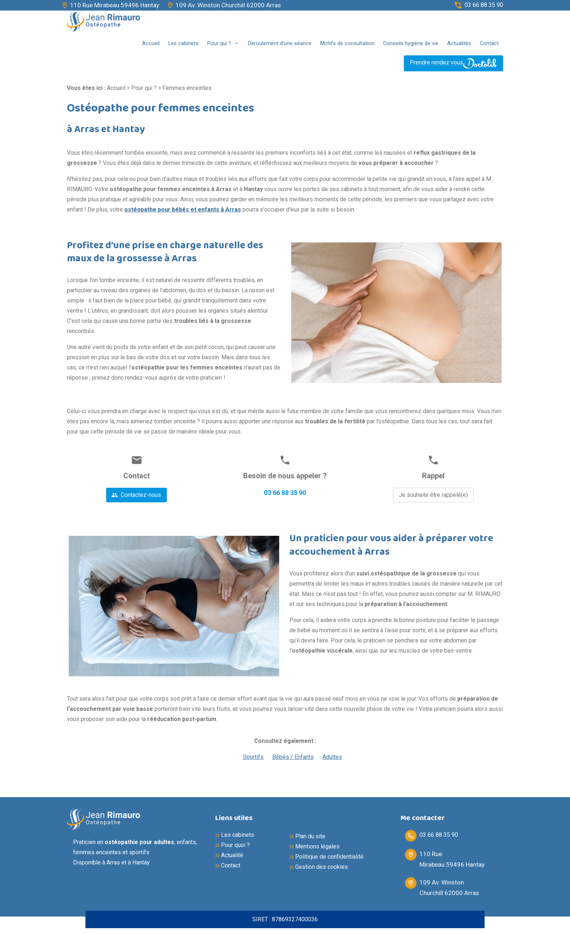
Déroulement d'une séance (280, 43)
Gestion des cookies (321, 866)
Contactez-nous (136, 494)
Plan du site (310, 836)
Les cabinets (183, 43)
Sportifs (253, 756)
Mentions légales (317, 846)
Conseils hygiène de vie (410, 43)
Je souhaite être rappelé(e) (433, 494)
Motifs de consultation (347, 43)
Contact (489, 43)
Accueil (151, 43)
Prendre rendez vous (453, 63)
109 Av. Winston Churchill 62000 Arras (228, 5)
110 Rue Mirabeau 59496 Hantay (114, 5)
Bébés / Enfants (293, 756)
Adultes (332, 756)
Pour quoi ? (235, 845)
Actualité (232, 855)
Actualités (459, 43)
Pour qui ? (219, 43)
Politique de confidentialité (329, 856)
